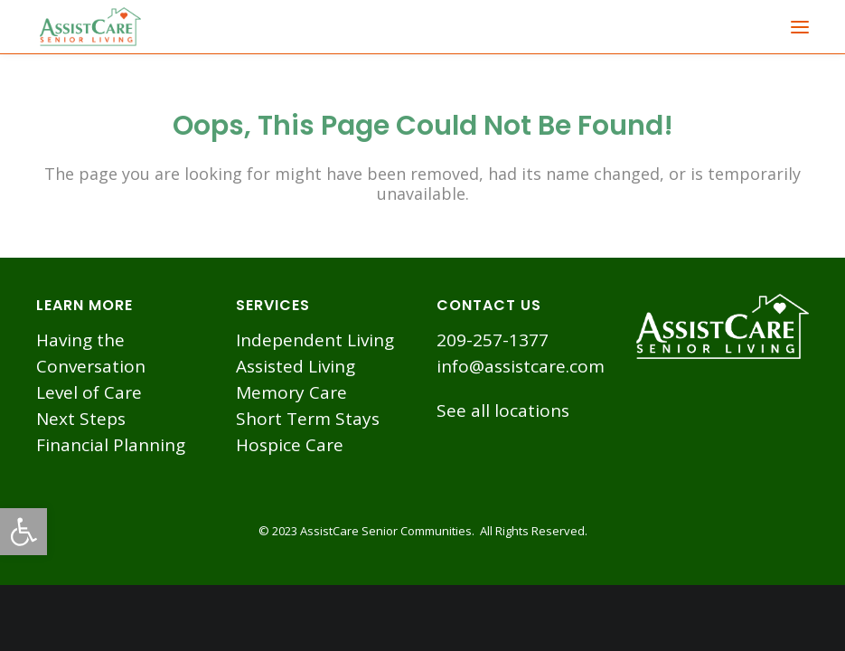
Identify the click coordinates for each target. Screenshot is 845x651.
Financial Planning (110, 445)
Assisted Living (295, 366)
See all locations (503, 410)
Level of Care (89, 392)
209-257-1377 (493, 340)
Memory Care (291, 392)
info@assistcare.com (521, 366)
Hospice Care (289, 445)
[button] (23, 531)
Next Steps (81, 418)
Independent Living (315, 340)
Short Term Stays (308, 418)
